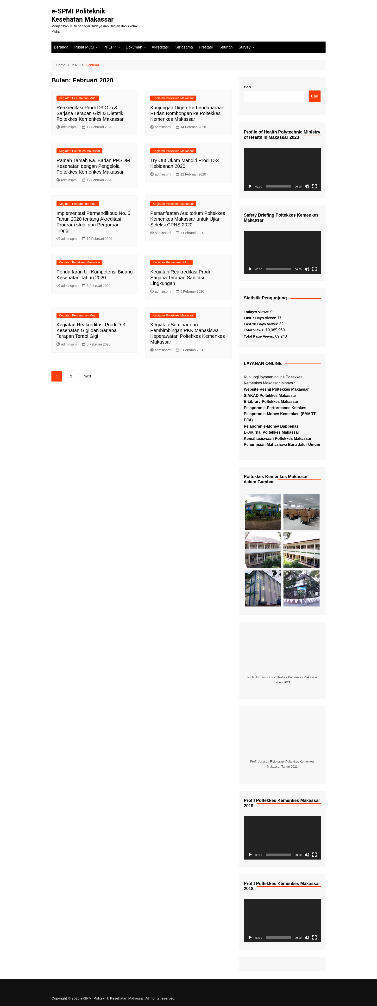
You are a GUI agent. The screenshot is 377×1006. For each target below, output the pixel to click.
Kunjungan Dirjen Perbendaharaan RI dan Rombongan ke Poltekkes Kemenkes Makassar (187, 113)
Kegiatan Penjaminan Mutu (77, 98)
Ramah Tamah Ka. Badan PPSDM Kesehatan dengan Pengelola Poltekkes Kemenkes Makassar (93, 166)
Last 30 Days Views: (261, 324)
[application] (282, 169)
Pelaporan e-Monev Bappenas (271, 426)
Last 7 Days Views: (260, 318)
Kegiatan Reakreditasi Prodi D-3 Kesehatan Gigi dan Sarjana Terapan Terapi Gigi (91, 330)
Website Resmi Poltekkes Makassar (276, 389)
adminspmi (67, 127)
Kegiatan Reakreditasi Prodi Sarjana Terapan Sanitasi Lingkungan (180, 277)
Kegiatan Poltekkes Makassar (173, 98)
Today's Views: (257, 311)
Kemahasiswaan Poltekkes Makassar (277, 438)
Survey (245, 47)
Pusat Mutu (84, 47)
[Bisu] (306, 186)
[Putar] (250, 186)
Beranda (61, 47)
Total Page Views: (259, 336)
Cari (247, 87)
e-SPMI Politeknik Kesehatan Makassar (83, 15)
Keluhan (226, 47)
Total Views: (254, 330)
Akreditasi (160, 47)
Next (87, 376)
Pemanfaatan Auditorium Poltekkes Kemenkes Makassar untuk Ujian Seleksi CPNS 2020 (187, 218)
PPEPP (109, 47)
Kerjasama (184, 47)
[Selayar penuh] (314, 186)
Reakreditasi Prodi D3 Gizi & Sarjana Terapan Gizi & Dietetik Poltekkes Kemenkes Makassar (90, 113)
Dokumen (134, 47)
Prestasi (206, 47)
